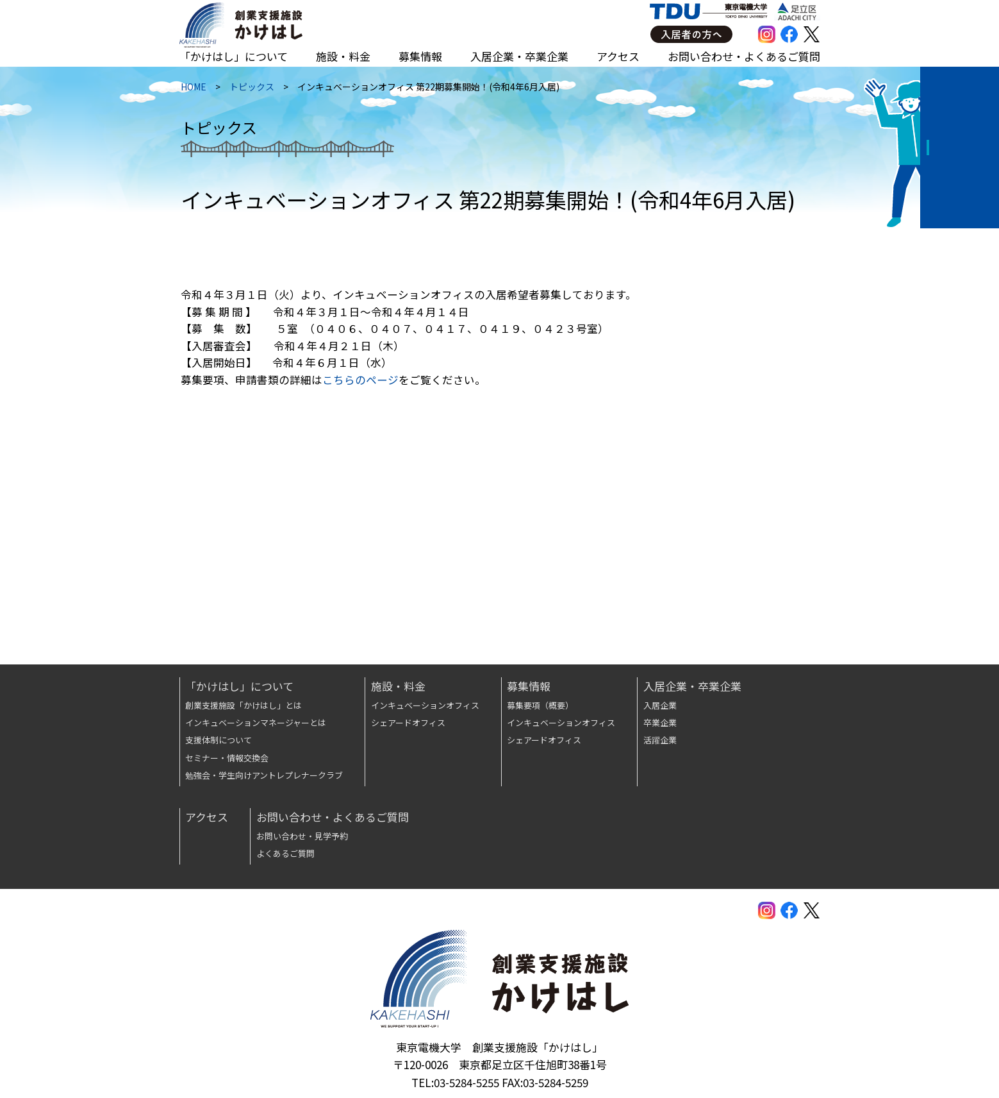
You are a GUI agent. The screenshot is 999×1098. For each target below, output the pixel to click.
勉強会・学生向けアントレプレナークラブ (264, 775)
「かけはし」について (233, 56)
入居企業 (660, 705)
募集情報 (420, 56)
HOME (192, 89)
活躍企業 (660, 740)
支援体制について (218, 740)
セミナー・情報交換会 (226, 758)
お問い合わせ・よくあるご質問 (744, 56)
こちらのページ (359, 384)
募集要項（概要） (540, 705)
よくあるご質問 (285, 853)
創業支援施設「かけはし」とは (243, 705)
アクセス (618, 56)
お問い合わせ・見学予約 (302, 836)
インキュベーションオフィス (425, 705)
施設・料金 (343, 56)
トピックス (250, 89)
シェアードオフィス (408, 722)
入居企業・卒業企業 (519, 56)
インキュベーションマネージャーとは (255, 722)
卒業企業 (660, 722)
